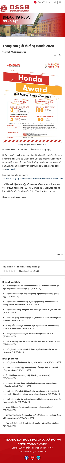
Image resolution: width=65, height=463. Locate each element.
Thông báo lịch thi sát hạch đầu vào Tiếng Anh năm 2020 (29, 333)
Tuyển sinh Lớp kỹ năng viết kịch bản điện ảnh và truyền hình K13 (33, 310)
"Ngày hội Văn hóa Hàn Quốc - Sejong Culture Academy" (29, 407)
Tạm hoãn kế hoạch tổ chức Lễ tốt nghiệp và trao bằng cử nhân (32, 423)
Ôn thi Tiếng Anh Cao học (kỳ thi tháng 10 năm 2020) (28, 375)
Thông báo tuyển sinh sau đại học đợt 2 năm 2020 (27, 362)
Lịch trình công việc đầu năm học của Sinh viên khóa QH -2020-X (33, 341)
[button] (40, 2)
